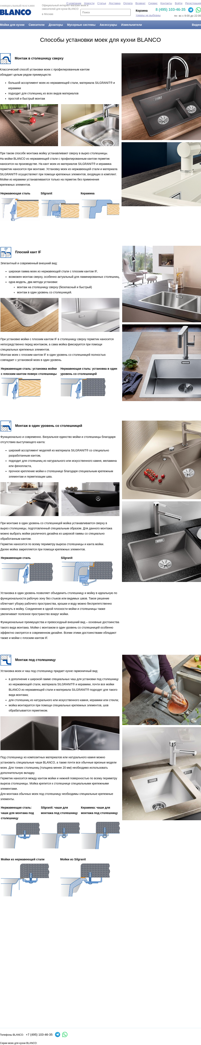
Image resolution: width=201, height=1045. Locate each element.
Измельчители (131, 24)
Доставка (115, 3)
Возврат (140, 3)
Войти (178, 3)
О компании (73, 3)
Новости (89, 3)
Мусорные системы (81, 24)
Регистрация (193, 3)
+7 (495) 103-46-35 (39, 1034)
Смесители (37, 24)
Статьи (101, 3)
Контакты (166, 3)
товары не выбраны (148, 15)
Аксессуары (108, 24)
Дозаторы (56, 24)
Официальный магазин (17, 9)
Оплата (128, 3)
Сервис (153, 3)
